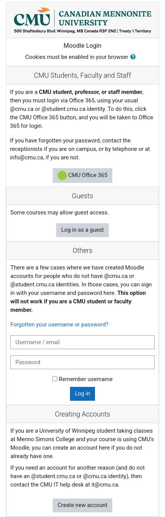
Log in (82, 393)
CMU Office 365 (82, 175)
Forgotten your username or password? (59, 324)
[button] (135, 57)
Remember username (86, 379)
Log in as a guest (82, 229)
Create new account (82, 505)
